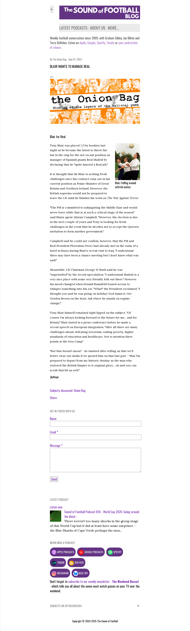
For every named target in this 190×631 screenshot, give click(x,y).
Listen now (56, 507)
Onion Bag (80, 390)
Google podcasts (91, 552)
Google (91, 42)
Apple (83, 42)
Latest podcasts (73, 28)
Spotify (101, 42)
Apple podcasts (62, 552)
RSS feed (76, 562)
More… (113, 28)
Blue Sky (80, 573)
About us (97, 28)
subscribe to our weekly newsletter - (103, 581)
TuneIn (110, 42)
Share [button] (53, 397)
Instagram (60, 573)
